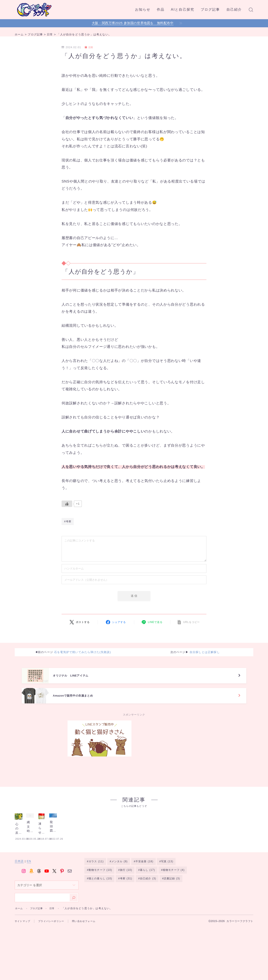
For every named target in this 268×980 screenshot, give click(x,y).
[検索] (74, 931)
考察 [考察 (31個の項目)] (126, 913)
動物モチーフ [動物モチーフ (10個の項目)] (100, 904)
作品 (160, 9)
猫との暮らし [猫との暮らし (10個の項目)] (100, 913)
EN (29, 895)
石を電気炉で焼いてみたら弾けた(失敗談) (82, 653)
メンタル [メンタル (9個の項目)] (119, 895)
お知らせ (142, 9)
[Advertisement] (168, 751)
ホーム (19, 942)
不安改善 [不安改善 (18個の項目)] (144, 895)
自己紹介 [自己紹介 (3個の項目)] (148, 913)
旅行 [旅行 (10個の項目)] (126, 904)
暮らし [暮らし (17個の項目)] (147, 904)
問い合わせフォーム (88, 955)
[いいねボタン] (67, 504)
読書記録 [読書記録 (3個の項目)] (172, 913)
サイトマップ (23, 955)
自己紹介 (234, 9)
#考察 (67, 522)
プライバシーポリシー (53, 955)
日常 (89, 47)
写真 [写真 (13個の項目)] (167, 895)
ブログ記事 (210, 9)
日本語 (19, 895)
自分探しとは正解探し (205, 653)
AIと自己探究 (182, 9)
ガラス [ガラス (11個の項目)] (96, 895)
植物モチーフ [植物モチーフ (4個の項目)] (173, 904)
